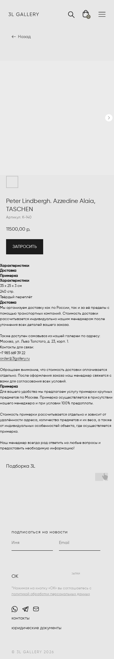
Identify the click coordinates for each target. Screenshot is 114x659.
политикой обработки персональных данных (51, 594)
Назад (24, 37)
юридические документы (36, 628)
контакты (20, 618)
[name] (32, 543)
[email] (79, 543)
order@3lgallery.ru (15, 359)
